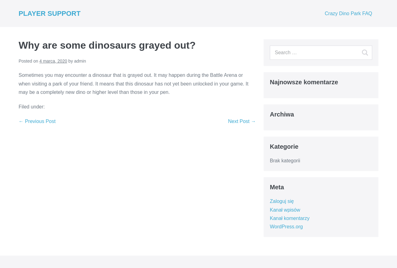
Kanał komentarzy (290, 218)
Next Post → (242, 121)
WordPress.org (286, 226)
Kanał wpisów (285, 210)
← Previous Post (37, 121)
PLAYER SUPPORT (50, 13)
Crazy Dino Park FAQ (348, 13)
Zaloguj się (282, 201)
